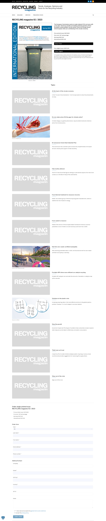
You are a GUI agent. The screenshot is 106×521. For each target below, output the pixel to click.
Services (27, 15)
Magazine (31, 1)
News (13, 15)
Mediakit (36, 1)
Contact (41, 1)
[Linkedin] (88, 1)
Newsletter (25, 1)
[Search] (93, 15)
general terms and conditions (38, 511)
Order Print (58, 43)
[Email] (91, 1)
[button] (3, 518)
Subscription (19, 1)
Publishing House (38, 15)
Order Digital (59, 51)
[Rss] (93, 1)
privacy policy (25, 512)
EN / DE (13, 1)
